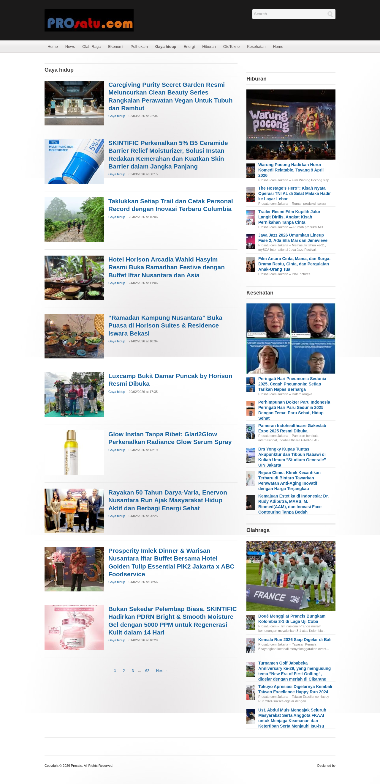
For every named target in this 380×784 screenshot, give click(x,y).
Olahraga (258, 530)
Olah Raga (91, 46)
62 (147, 671)
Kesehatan (256, 46)
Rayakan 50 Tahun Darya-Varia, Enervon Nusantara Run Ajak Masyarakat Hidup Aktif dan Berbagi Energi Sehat (167, 500)
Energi (189, 46)
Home (53, 46)
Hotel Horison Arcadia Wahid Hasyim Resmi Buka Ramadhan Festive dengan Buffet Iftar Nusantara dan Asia (166, 267)
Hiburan (209, 46)
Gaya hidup (165, 46)
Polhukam (139, 46)
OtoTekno (231, 46)
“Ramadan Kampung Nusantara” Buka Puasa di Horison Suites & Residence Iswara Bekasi (165, 325)
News (70, 46)
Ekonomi (115, 46)
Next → (162, 671)
